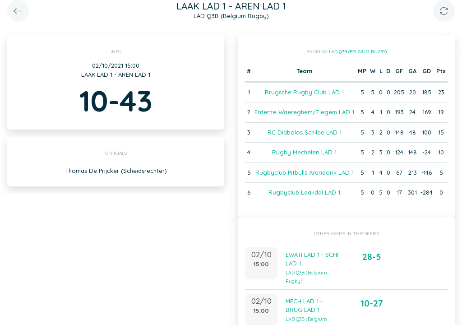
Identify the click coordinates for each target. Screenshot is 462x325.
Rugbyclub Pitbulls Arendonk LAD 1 (304, 172)
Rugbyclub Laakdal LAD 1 (304, 192)
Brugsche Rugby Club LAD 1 (304, 92)
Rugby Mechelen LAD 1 (304, 152)
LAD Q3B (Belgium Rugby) (358, 52)
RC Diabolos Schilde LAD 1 (305, 132)
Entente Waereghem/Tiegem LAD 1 (304, 112)
